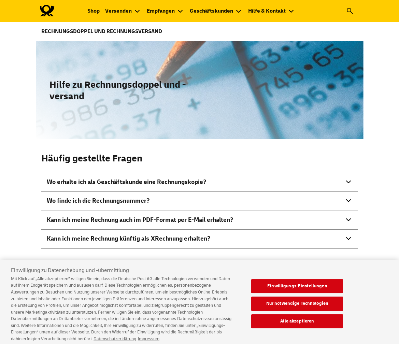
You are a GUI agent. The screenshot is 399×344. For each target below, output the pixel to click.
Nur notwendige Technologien (297, 306)
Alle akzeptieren (297, 324)
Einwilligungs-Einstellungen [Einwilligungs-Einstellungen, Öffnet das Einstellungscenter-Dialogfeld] (297, 288)
